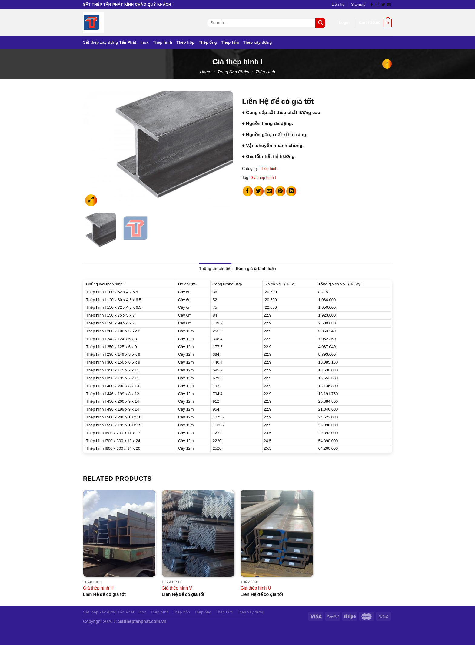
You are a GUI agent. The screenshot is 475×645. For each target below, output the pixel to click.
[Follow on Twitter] (383, 5)
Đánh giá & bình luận (256, 268)
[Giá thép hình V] (198, 533)
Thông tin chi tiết (215, 268)
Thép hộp (185, 42)
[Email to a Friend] (269, 191)
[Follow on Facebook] (372, 5)
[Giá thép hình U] (277, 533)
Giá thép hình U (256, 588)
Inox (144, 42)
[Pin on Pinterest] (280, 191)
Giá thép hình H (98, 588)
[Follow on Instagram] (377, 5)
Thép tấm (230, 42)
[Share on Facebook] (248, 191)
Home (205, 71)
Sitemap (358, 4)
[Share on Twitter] (259, 191)
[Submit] (320, 23)
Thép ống (208, 42)
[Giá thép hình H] (119, 533)
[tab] (215, 269)
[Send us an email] (389, 5)
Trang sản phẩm (233, 71)
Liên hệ (338, 4)
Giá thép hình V (177, 588)
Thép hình (162, 42)
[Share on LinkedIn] (291, 191)
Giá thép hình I (263, 177)
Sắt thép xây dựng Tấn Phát (109, 42)
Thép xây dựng (257, 42)
